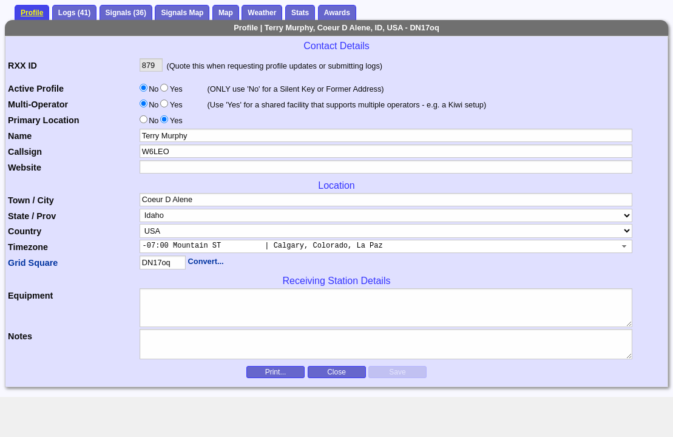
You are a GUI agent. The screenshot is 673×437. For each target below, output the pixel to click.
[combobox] (386, 246)
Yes (175, 88)
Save (397, 372)
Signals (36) (126, 12)
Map (225, 12)
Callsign (25, 152)
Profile (32, 12)
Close (336, 372)
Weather (262, 12)
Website (24, 167)
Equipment (30, 295)
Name (20, 136)
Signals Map (182, 12)
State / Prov (32, 216)
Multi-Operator (38, 104)
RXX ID (22, 65)
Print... (275, 372)
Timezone (28, 247)
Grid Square (33, 263)
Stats (300, 12)
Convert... (206, 261)
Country (24, 231)
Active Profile (36, 88)
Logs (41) (74, 12)
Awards (337, 12)
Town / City (31, 200)
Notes (20, 336)
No (153, 88)
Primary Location (43, 120)
